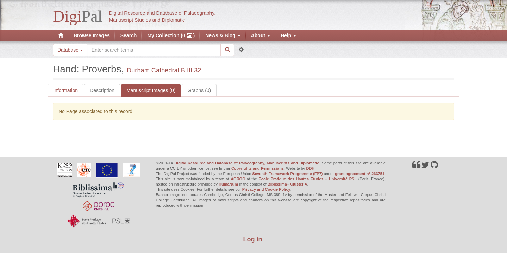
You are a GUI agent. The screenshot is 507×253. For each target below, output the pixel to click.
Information (65, 90)
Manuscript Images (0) (150, 90)
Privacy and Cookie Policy (266, 189)
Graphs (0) (199, 90)
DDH (310, 168)
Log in (252, 239)
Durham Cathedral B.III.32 (164, 70)
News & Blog (222, 35)
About (260, 35)
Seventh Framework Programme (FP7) (287, 173)
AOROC (238, 179)
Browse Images (92, 35)
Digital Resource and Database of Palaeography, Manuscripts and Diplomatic (246, 163)
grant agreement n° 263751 (359, 173)
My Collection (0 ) (171, 35)
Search (128, 35)
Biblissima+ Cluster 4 (287, 184)
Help (288, 35)
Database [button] (70, 50)
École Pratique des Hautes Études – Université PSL (307, 179)
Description (102, 90)
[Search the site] (154, 50)
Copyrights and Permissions (257, 168)
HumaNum (228, 184)
